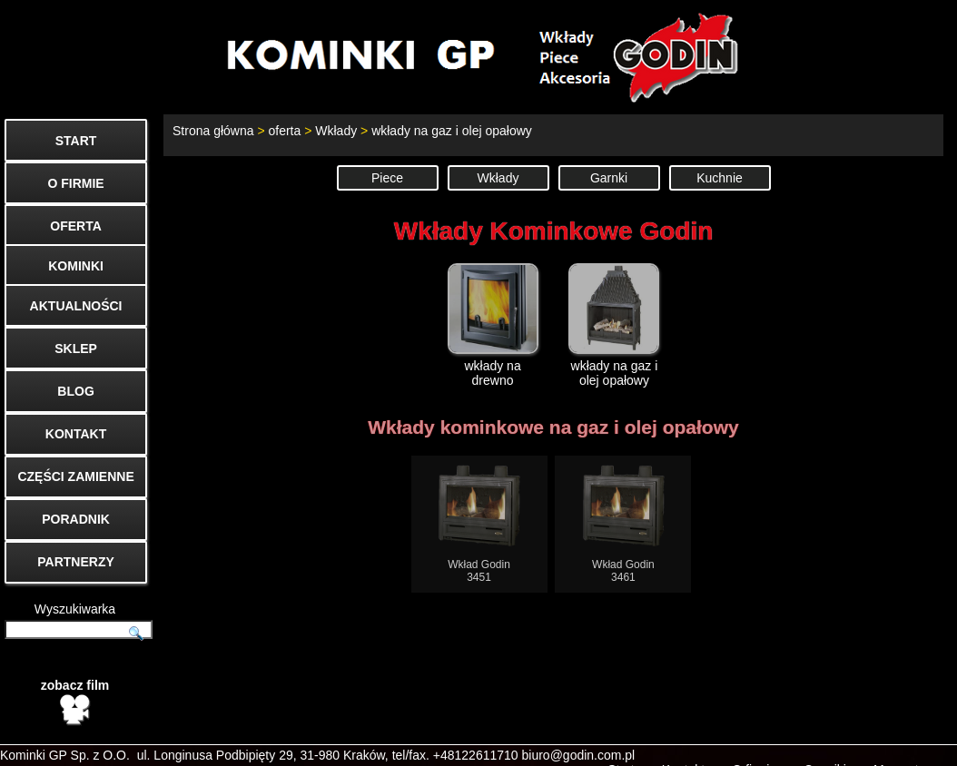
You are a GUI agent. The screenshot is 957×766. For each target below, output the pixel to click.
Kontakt (683, 744)
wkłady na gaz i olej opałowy (451, 130)
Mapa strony (908, 744)
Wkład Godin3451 (479, 524)
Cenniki (825, 744)
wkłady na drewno (493, 325)
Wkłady (336, 130)
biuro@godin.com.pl (579, 729)
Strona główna (213, 130)
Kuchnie (719, 178)
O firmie (754, 744)
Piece (387, 178)
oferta (284, 130)
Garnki (608, 178)
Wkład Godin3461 (623, 524)
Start (621, 744)
